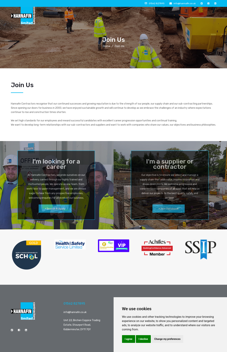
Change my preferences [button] (167, 339)
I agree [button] (128, 339)
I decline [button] (143, 339)
